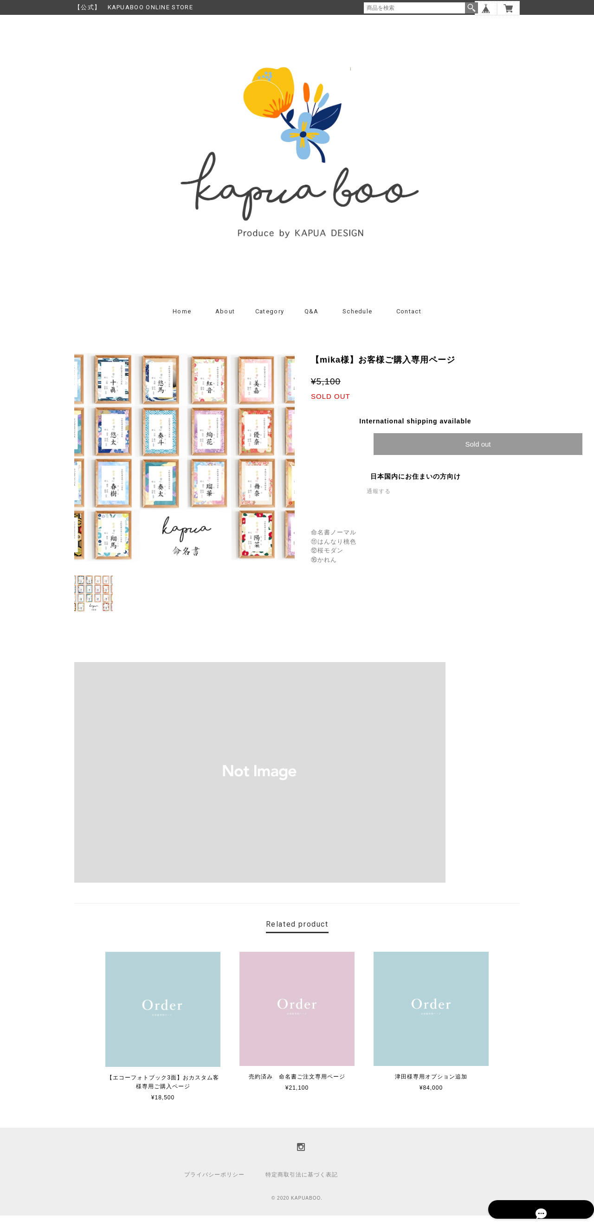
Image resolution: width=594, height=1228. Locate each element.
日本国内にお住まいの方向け (415, 489)
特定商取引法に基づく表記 (301, 1187)
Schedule (357, 323)
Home (182, 323)
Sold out (478, 457)
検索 (471, 7)
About (225, 323)
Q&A (311, 323)
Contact (408, 323)
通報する (379, 503)
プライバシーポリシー (214, 1187)
